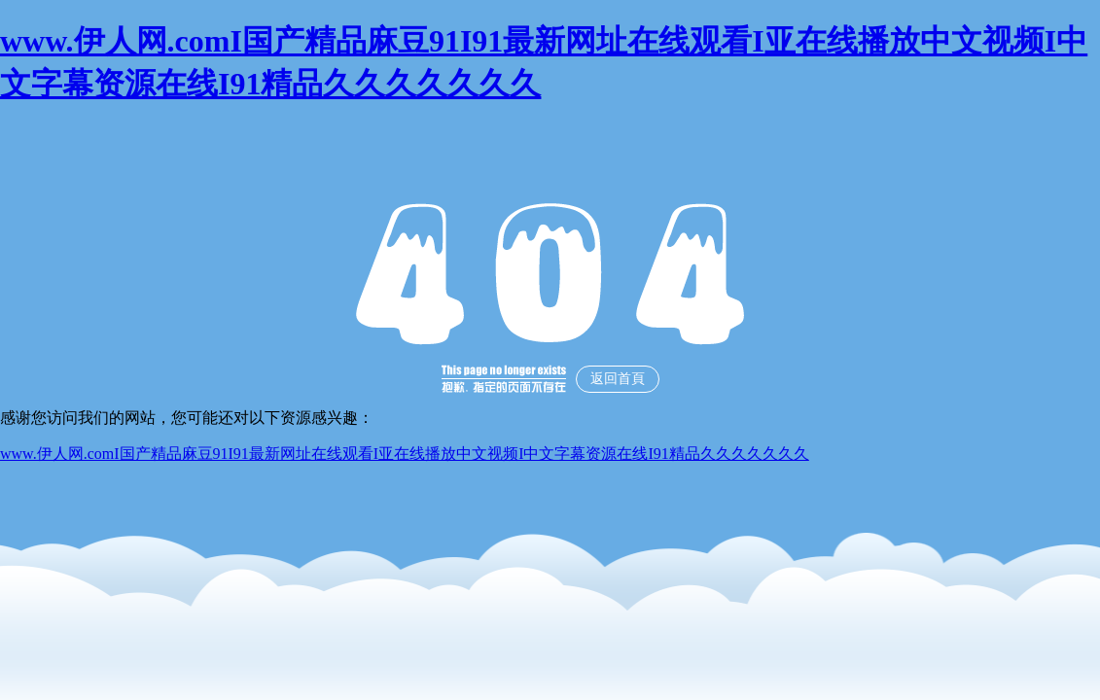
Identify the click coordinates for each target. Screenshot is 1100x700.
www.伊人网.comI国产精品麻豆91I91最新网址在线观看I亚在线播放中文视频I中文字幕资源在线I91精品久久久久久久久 (404, 453)
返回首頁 (617, 378)
